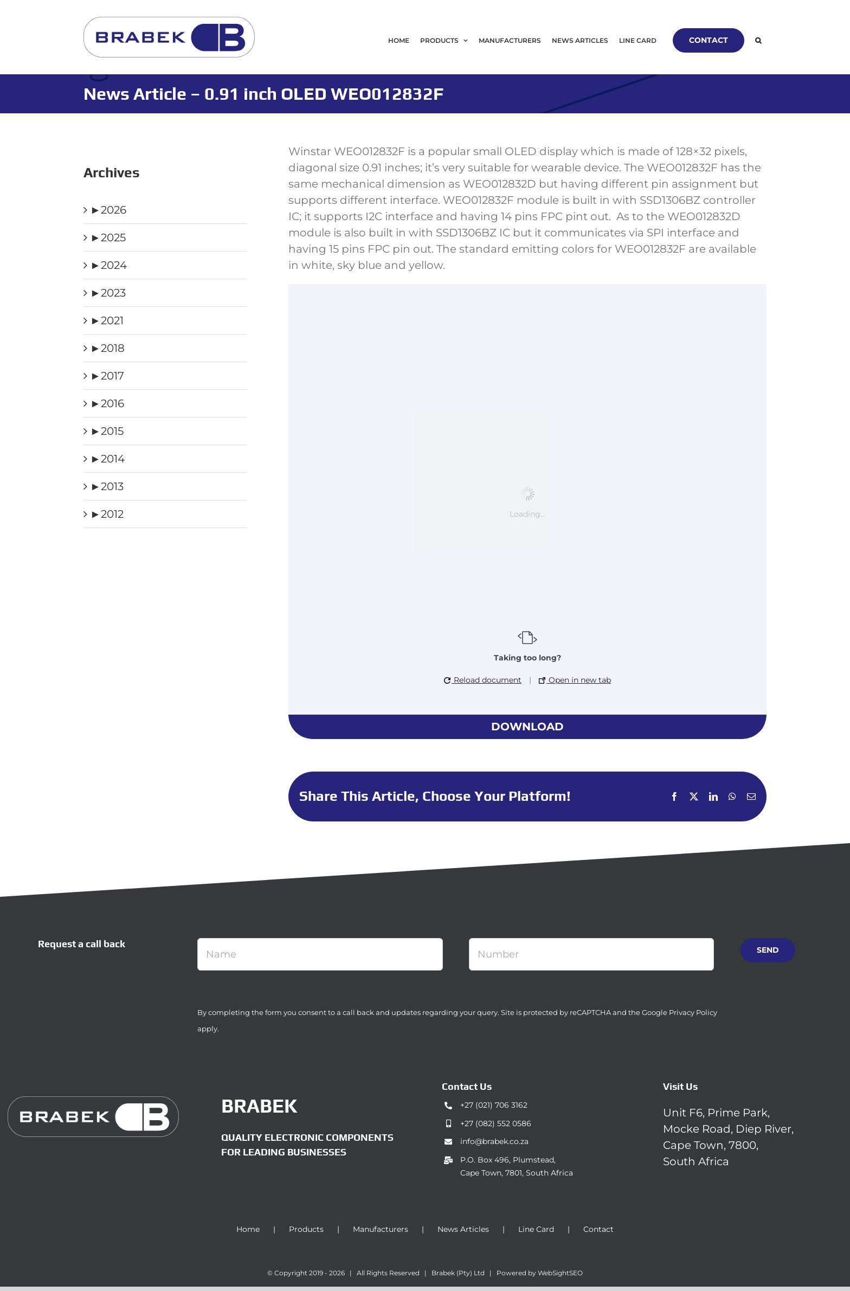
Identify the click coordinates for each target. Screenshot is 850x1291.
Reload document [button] (482, 680)
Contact (598, 1229)
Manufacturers (380, 1229)
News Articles (463, 1229)
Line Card (536, 1229)
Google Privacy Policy (679, 1012)
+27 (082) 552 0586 (495, 1123)
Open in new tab (575, 680)
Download (527, 726)
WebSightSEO (560, 1273)
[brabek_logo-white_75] (93, 1101)
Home (248, 1229)
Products (306, 1229)
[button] (758, 40)
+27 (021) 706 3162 (493, 1105)
